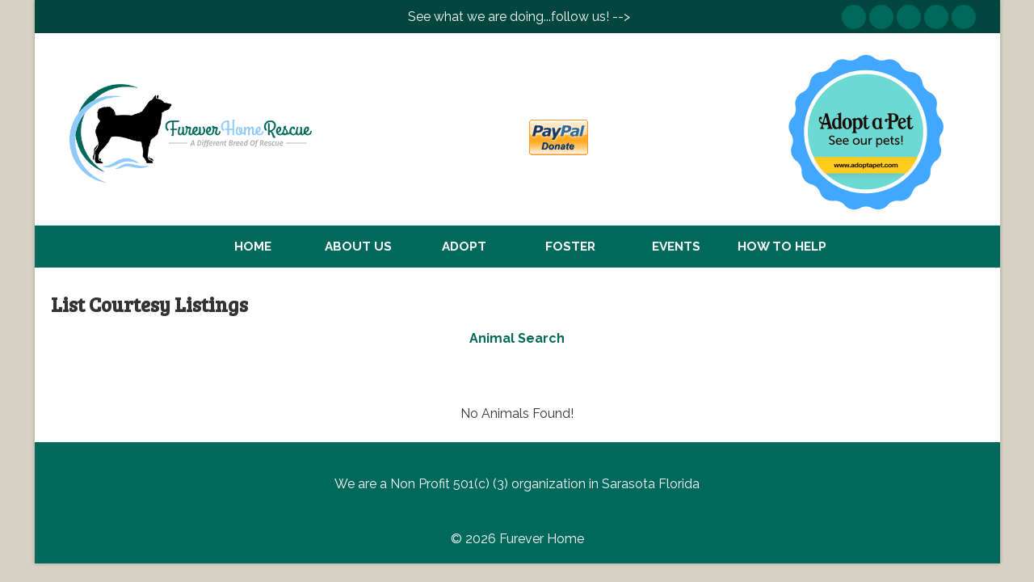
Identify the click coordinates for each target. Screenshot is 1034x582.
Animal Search (517, 338)
